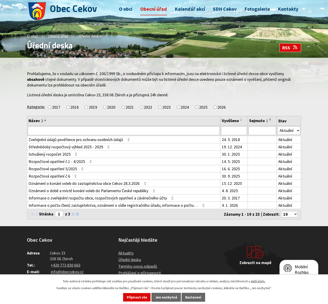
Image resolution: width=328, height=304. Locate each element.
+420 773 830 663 (65, 265)
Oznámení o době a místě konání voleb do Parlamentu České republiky (92, 190)
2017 (56, 107)
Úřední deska (129, 259)
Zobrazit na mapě (255, 262)
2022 (148, 107)
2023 (166, 107)
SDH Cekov (225, 9)
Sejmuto (258, 120)
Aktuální (285, 139)
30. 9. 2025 (231, 176)
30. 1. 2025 (231, 154)
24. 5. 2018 (231, 139)
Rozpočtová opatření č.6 (53, 176)
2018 (74, 107)
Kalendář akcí (190, 9)
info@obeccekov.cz (67, 271)
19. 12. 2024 (232, 146)
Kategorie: (36, 106)
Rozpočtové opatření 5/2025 (57, 168)
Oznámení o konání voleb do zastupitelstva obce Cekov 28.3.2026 (88, 183)
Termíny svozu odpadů (137, 266)
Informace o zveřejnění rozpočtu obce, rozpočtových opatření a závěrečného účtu (102, 198)
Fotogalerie (257, 9)
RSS (290, 47)
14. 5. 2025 (231, 161)
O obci (125, 9)
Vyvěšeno (230, 120)
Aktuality (126, 253)
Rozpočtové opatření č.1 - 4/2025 (61, 161)
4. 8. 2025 (230, 190)
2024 (185, 107)
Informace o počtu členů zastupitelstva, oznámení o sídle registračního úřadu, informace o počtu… (117, 205)
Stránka (46, 214)
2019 (93, 107)
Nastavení (193, 297)
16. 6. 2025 (231, 168)
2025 (203, 107)
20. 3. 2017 (231, 198)
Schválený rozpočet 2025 (54, 154)
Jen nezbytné (166, 297)
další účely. (258, 281)
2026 (221, 107)
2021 (130, 107)
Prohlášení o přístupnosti (139, 272)
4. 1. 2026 (230, 205)
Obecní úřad (153, 9)
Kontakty (288, 9)
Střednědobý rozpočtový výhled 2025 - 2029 (70, 146)
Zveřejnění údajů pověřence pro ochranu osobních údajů (80, 139)
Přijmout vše (137, 297)
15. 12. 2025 (232, 183)
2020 (111, 107)
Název (36, 120)
